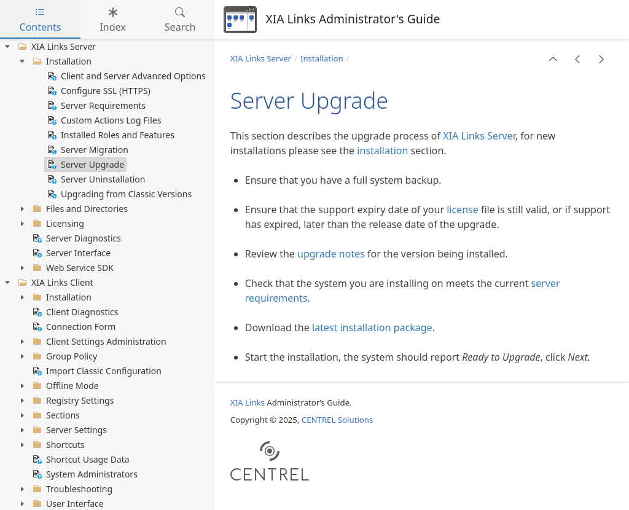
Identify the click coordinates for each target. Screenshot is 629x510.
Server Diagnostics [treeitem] (75, 238)
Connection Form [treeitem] (72, 327)
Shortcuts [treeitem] (57, 444)
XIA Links (247, 402)
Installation (321, 58)
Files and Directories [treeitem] (79, 209)
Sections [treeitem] (55, 415)
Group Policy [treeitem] (63, 356)
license (463, 209)
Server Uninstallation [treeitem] (95, 179)
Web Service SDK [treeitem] (72, 268)
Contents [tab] (40, 20)
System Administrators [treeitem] (84, 474)
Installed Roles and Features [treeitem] (109, 135)
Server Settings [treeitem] (68, 430)
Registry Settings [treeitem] (72, 400)
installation (382, 150)
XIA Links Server (260, 58)
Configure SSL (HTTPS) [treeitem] (97, 91)
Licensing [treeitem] (57, 223)
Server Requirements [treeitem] (95, 105)
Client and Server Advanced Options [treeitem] (125, 76)
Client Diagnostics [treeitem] (74, 312)
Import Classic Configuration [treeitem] (96, 371)
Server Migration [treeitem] (86, 150)
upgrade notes (331, 254)
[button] (553, 59)
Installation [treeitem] (61, 61)
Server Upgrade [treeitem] (84, 164)
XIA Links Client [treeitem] (54, 282)
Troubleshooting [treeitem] (71, 489)
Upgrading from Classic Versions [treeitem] (118, 194)
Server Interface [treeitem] (70, 253)
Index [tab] (112, 20)
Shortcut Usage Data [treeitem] (80, 459)
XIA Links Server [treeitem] (55, 46)
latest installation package (372, 327)
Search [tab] (180, 20)
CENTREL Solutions (337, 419)
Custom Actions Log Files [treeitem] (103, 120)
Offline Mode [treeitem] (64, 386)
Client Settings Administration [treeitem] (98, 341)
